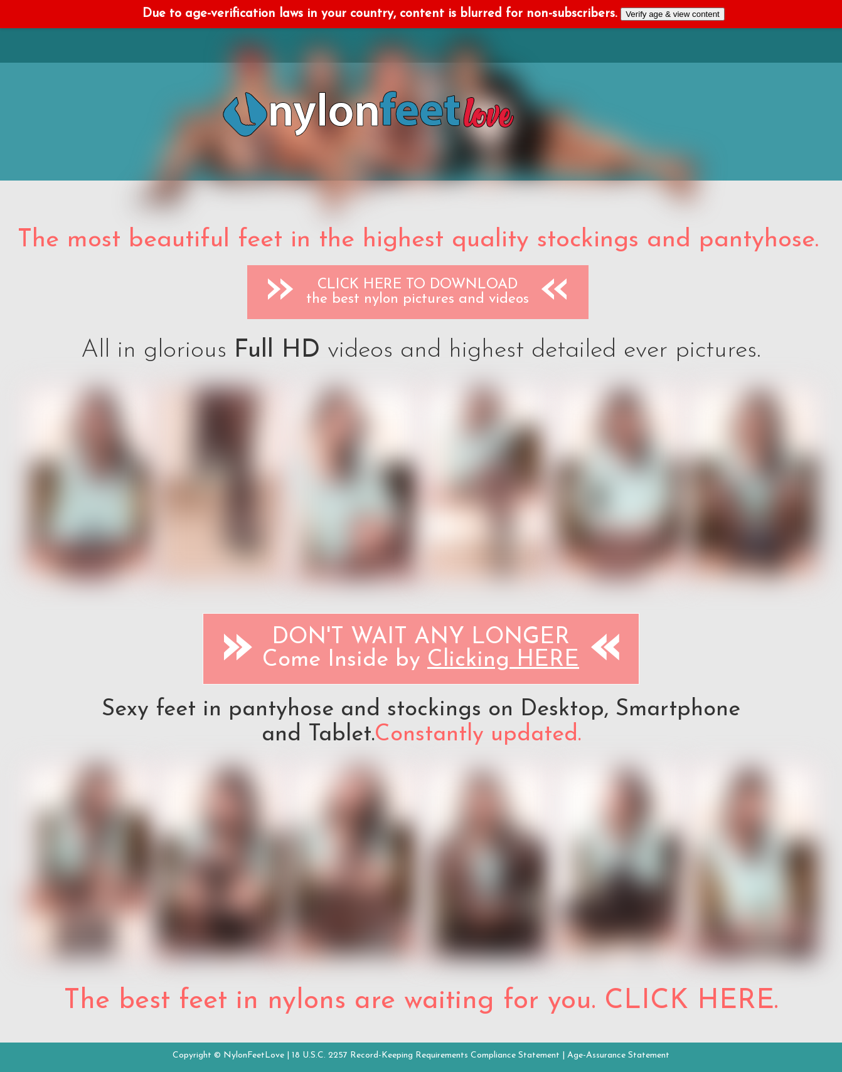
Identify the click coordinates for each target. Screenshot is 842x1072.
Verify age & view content (673, 14)
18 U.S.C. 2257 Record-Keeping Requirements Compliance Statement (426, 1055)
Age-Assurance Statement (618, 1055)
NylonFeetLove (253, 1055)
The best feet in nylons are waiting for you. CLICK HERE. (421, 1001)
